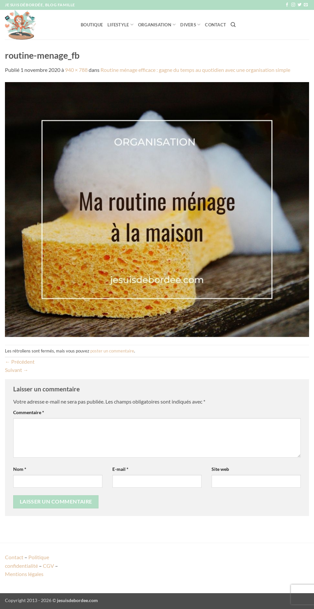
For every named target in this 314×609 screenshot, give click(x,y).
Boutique (92, 24)
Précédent (20, 361)
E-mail (120, 469)
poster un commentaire (112, 350)
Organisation (157, 24)
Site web (220, 469)
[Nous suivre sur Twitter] (299, 5)
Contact (215, 24)
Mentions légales (24, 574)
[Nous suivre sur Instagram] (293, 5)
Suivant (16, 370)
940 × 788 (76, 70)
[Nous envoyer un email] (306, 5)
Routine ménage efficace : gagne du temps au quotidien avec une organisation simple (195, 70)
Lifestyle (120, 24)
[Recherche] (233, 24)
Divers (190, 24)
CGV (48, 566)
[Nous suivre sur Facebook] (287, 5)
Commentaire (28, 412)
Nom (19, 469)
